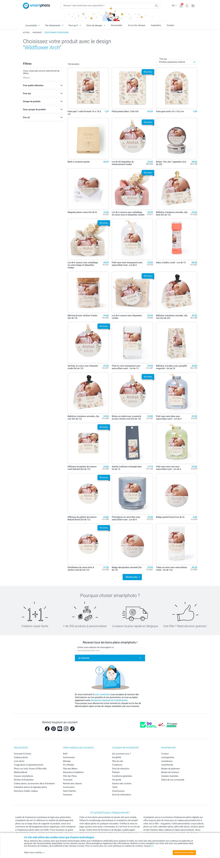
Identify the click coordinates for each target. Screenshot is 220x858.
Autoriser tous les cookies (184, 853)
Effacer (26, 77)
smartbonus (166, 761)
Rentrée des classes (72, 783)
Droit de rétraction (120, 768)
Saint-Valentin (69, 791)
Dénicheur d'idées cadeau (26, 791)
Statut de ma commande (172, 779)
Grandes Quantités (169, 776)
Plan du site (117, 761)
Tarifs (114, 787)
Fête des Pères (70, 776)
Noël (65, 753)
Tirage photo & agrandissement (28, 765)
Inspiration (156, 25)
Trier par (163, 59)
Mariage (67, 761)
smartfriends (167, 765)
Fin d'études (68, 765)
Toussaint (67, 779)
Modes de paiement (170, 768)
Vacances (67, 794)
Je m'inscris (83, 658)
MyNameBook (20, 772)
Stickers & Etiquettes (24, 779)
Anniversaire (69, 757)
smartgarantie (167, 757)
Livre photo (19, 761)
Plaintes (116, 772)
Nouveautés (116, 25)
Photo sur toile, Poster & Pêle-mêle (30, 768)
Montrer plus (132, 577)
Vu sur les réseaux (136, 25)
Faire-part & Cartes (22, 753)
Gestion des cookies (121, 783)
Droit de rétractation (121, 794)
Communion (69, 787)
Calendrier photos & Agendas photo (30, 787)
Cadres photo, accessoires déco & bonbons (34, 783)
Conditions (117, 765)
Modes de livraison (170, 772)
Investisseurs (118, 791)
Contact (170, 25)
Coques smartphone (23, 776)
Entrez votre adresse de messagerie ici (95, 647)
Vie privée (116, 779)
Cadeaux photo (21, 757)
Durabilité (116, 757)
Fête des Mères (70, 768)
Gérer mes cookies (34, 852)
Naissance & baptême (73, 772)
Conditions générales (122, 776)
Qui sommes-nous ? (121, 753)
